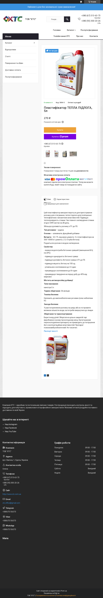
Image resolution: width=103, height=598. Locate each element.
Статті (7, 56)
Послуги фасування (89, 30)
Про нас (79, 36)
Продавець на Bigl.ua (51, 593)
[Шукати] (67, 19)
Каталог (70, 30)
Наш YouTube (10, 431)
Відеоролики (10, 50)
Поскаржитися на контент (45, 595)
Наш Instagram (11, 424)
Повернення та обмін (14, 63)
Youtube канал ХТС (62, 36)
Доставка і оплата (13, 70)
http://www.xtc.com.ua (12, 494)
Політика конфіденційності (66, 595)
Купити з (60, 137)
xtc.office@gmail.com (11, 503)
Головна (57, 30)
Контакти (94, 36)
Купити (60, 130)
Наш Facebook (11, 428)
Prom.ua (64, 591)
